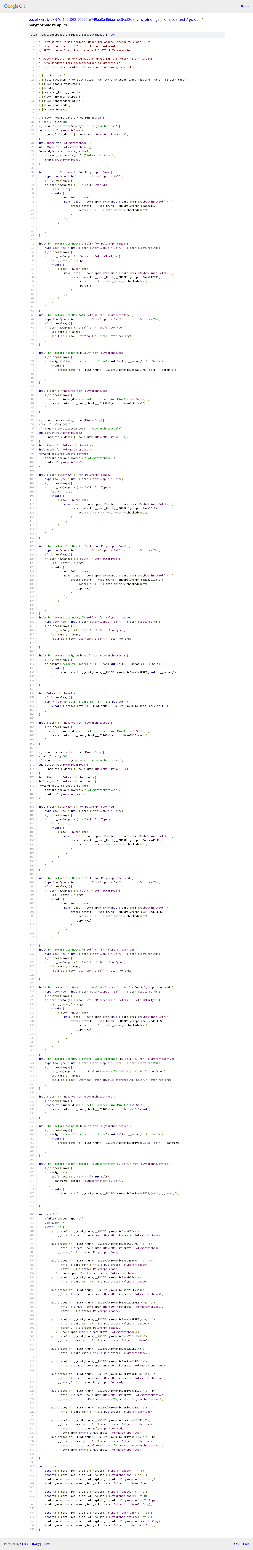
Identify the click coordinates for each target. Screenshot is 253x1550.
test (181, 19)
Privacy (35, 1544)
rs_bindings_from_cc (157, 19)
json (246, 1543)
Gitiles (24, 1544)
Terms (46, 1544)
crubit (46, 19)
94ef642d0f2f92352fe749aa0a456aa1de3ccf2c (93, 19)
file (110, 34)
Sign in (245, 6)
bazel (33, 19)
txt (236, 1543)
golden (195, 19)
